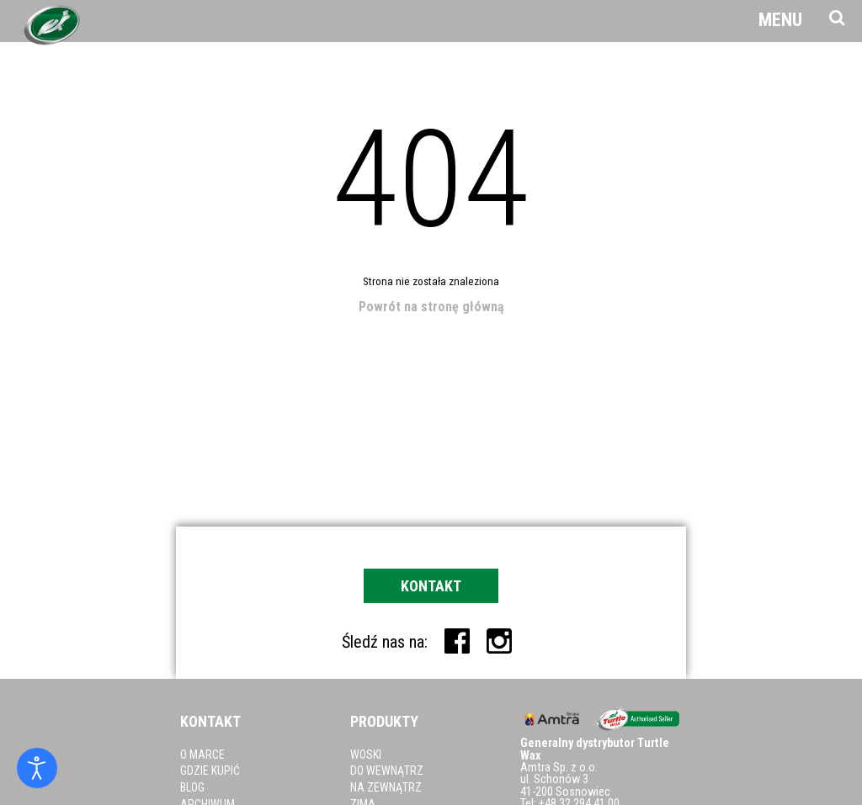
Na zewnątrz (386, 787)
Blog (192, 787)
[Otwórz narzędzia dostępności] (37, 768)
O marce (202, 754)
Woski (365, 754)
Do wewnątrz (386, 770)
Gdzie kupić (210, 770)
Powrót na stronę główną (431, 307)
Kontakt (431, 586)
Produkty (384, 721)
